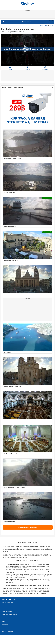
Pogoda (10, 68)
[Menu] (51, 21)
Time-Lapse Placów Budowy (9, 614)
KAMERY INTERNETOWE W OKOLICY (27, 87)
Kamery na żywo (27, 21)
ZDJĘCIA (27, 533)
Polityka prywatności (7, 631)
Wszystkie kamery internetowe (27, 527)
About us (4, 608)
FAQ (3, 621)
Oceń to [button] (28, 68)
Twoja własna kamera (7, 611)
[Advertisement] (27, 15)
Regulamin (5, 624)
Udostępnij (45, 68)
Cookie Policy (5, 628)
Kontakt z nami (6, 618)
